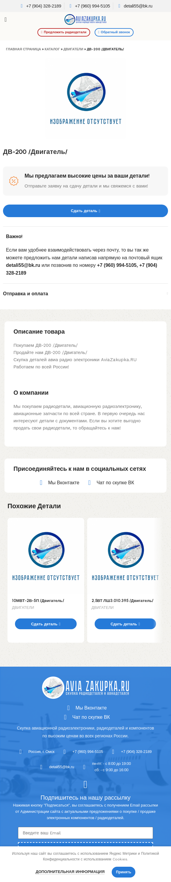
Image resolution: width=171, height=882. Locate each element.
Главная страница (23, 49)
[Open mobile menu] (5, 19)
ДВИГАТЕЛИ (73, 49)
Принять (123, 872)
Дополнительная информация (70, 871)
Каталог (52, 49)
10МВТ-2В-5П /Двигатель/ (38, 600)
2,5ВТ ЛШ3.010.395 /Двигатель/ (123, 600)
